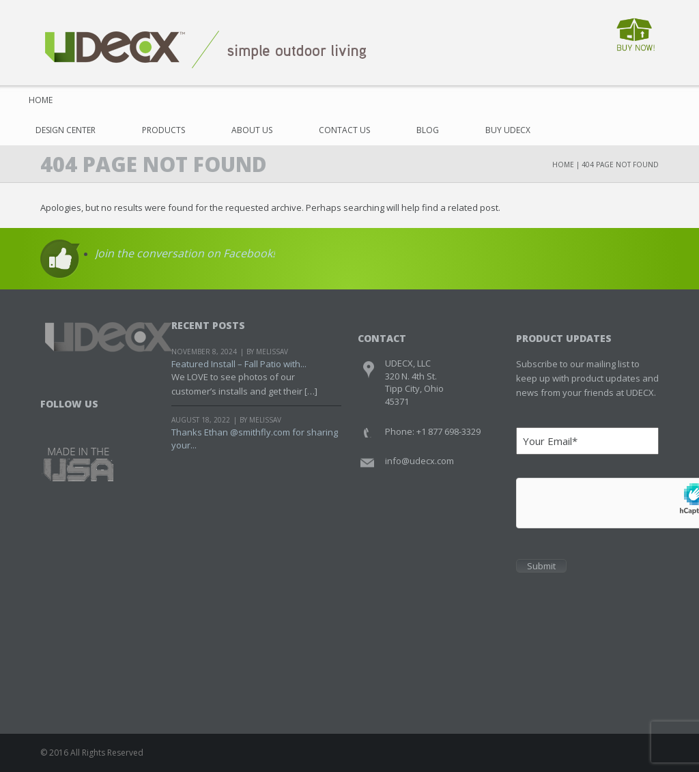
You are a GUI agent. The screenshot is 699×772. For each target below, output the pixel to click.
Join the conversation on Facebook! (185, 253)
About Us (251, 130)
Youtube (104, 421)
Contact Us (344, 130)
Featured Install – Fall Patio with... (238, 364)
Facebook (52, 421)
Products (163, 130)
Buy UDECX (507, 130)
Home (41, 100)
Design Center (65, 130)
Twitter (78, 421)
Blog (427, 130)
